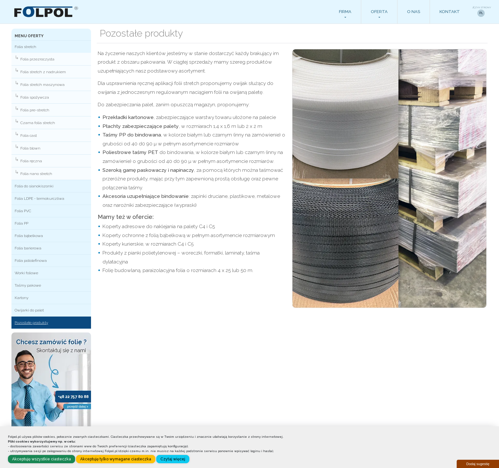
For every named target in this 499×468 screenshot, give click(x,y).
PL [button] (481, 13)
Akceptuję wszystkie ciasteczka (41, 459)
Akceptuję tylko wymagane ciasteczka (115, 459)
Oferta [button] (379, 11)
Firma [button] (345, 11)
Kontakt (449, 11)
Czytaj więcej (172, 459)
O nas (413, 11)
